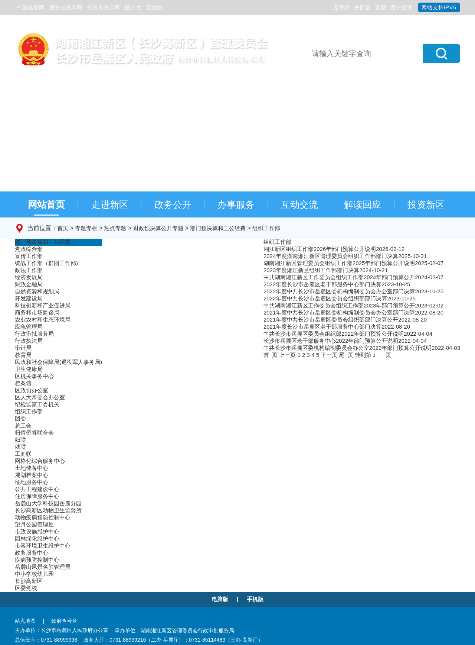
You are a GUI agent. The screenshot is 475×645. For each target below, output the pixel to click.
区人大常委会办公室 (40, 397)
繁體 (380, 7)
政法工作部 (29, 270)
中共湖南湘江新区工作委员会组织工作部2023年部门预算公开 (339, 305)
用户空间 (402, 7)
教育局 (23, 355)
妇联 (20, 439)
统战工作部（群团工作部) (46, 263)
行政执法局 (29, 341)
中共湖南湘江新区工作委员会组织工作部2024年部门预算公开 (339, 277)
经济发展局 (29, 277)
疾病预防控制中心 (37, 560)
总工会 (23, 425)
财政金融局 (29, 284)
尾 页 (346, 355)
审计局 (23, 348)
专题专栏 (86, 228)
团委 (20, 418)
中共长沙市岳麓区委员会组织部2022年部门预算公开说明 (333, 333)
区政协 (154, 7)
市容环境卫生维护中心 (43, 545)
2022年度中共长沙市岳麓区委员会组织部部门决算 (325, 298)
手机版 (255, 599)
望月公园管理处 (34, 524)
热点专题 (115, 228)
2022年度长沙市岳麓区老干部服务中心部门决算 (322, 284)
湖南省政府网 (65, 7)
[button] (441, 53)
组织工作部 (266, 228)
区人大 (133, 7)
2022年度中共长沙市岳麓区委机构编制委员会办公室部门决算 (339, 291)
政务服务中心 (31, 552)
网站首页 (46, 204)
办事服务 (236, 204)
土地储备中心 (31, 468)
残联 (20, 447)
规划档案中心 (31, 475)
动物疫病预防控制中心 (43, 517)
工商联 (23, 454)
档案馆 (23, 383)
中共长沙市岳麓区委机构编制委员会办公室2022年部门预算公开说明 (347, 348)
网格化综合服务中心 (40, 461)
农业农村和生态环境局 (43, 319)
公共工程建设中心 (37, 489)
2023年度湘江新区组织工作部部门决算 (311, 270)
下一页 (329, 355)
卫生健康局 (29, 369)
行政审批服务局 (34, 333)
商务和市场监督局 (37, 312)
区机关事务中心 (34, 376)
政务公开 (172, 204)
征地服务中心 (31, 482)
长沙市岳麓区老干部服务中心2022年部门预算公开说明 (330, 341)
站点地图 (25, 621)
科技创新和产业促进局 (43, 305)
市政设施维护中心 (37, 531)
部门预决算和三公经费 (218, 228)
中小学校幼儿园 (34, 574)
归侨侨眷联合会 (34, 432)
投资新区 (426, 204)
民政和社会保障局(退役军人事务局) (58, 362)
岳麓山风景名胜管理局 (43, 567)
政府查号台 (64, 621)
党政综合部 (29, 249)
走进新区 (109, 204)
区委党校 (26, 588)
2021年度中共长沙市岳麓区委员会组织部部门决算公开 (330, 319)
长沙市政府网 (103, 7)
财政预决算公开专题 (158, 228)
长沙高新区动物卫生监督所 (48, 510)
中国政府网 (31, 7)
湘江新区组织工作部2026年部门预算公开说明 (319, 249)
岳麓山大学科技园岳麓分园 (48, 503)
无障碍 (341, 7)
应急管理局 (29, 326)
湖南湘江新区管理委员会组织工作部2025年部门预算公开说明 (339, 263)
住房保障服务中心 (37, 496)
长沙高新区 (29, 581)
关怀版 (362, 7)
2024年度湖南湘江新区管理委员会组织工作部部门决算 (330, 256)
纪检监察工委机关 (37, 404)
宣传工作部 (29, 256)
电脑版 (220, 599)
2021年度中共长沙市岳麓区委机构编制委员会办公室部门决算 (339, 312)
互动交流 (299, 204)
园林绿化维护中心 (37, 538)
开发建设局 (29, 298)
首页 (62, 228)
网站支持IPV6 (439, 7)
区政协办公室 (31, 390)
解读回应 (362, 204)
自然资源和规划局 (37, 291)
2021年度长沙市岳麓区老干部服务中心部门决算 (322, 326)
